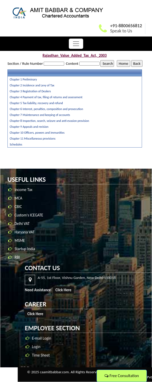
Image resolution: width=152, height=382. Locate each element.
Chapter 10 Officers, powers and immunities (37, 132)
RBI (17, 258)
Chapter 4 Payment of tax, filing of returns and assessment (46, 97)
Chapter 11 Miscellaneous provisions (32, 138)
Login (145, 346)
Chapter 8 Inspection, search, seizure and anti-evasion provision (49, 121)
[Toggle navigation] (76, 44)
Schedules (16, 144)
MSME (20, 241)
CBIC (18, 207)
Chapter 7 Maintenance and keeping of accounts (40, 115)
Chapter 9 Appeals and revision (29, 127)
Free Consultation (121, 375)
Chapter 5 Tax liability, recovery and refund (36, 103)
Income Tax (24, 190)
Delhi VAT (22, 224)
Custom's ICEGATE (29, 215)
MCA (18, 198)
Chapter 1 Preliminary (23, 79)
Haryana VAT (25, 232)
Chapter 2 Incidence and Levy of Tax (32, 85)
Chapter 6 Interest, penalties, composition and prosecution (46, 109)
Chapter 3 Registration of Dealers (30, 91)
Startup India (25, 249)
